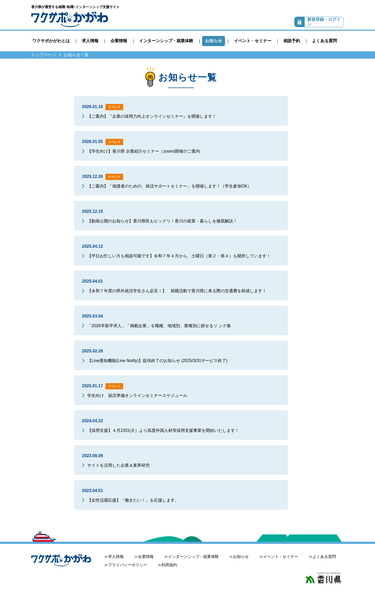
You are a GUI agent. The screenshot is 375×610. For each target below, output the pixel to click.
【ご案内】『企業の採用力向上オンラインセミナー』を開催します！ (151, 116)
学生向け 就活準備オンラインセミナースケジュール (137, 395)
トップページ (43, 55)
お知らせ (213, 41)
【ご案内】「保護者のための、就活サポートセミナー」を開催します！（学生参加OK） (169, 186)
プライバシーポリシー (127, 565)
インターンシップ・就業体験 (166, 41)
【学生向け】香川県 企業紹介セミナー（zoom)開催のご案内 (143, 151)
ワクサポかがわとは (51, 41)
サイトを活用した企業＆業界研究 (118, 465)
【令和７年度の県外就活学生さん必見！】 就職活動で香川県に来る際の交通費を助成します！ (176, 291)
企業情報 (118, 41)
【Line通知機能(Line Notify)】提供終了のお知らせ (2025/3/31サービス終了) (157, 360)
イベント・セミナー (252, 41)
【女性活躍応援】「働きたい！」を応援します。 (133, 500)
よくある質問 (324, 41)
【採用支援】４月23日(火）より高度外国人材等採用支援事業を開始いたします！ (163, 430)
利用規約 (169, 565)
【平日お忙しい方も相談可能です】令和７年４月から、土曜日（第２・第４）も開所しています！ (179, 256)
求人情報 (90, 41)
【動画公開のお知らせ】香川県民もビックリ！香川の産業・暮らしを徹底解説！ (162, 221)
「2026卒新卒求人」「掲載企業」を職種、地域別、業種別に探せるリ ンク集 (159, 325)
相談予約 (291, 41)
